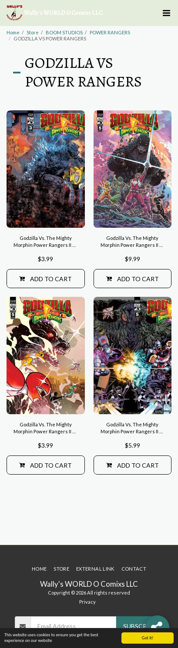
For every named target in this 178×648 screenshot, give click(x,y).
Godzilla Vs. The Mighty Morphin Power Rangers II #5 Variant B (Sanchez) (133, 429)
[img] (46, 168)
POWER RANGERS (110, 32)
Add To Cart (45, 278)
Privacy (87, 602)
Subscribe (139, 626)
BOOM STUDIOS (64, 32)
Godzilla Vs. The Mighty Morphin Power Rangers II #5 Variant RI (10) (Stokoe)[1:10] (133, 242)
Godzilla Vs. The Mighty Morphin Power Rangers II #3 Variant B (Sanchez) (45, 242)
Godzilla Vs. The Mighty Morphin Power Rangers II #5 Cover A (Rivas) (45, 429)
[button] (166, 13)
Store (33, 32)
